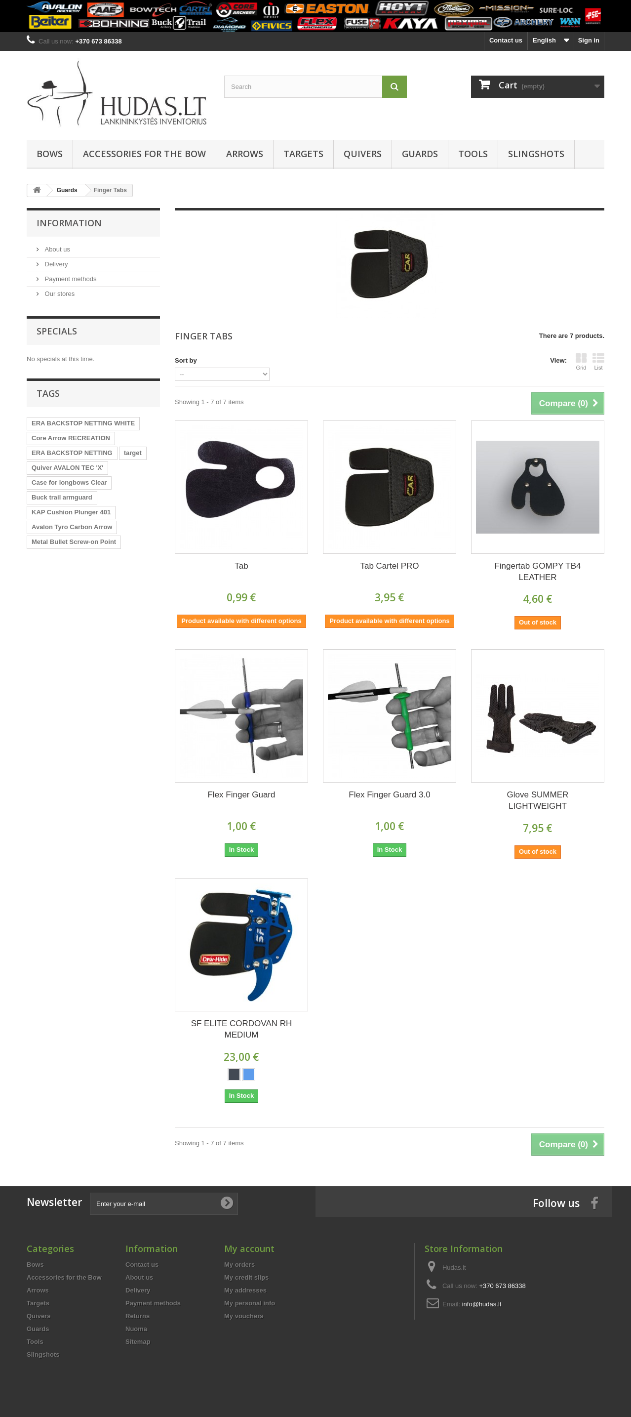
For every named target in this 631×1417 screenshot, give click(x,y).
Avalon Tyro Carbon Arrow (72, 527)
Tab (241, 566)
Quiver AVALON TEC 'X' (67, 467)
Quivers (363, 154)
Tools (473, 154)
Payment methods (69, 279)
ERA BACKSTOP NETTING (72, 453)
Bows (50, 154)
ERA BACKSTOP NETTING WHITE (83, 423)
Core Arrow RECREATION (71, 438)
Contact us (505, 40)
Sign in (588, 40)
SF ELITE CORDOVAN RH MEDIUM (241, 1029)
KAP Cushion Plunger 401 (71, 512)
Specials (57, 331)
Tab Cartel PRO (389, 566)
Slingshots (536, 154)
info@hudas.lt (482, 1304)
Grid (581, 362)
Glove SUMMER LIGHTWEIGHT (538, 800)
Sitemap (138, 1341)
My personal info (249, 1303)
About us (56, 249)
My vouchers (243, 1316)
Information (69, 223)
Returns (137, 1316)
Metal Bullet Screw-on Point (74, 541)
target (133, 453)
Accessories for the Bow (144, 154)
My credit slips (246, 1277)
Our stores (59, 293)
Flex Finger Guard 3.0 (389, 794)
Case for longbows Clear (69, 482)
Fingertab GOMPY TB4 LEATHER (537, 571)
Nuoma (136, 1329)
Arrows (244, 154)
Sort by (186, 360)
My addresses (245, 1290)
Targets (303, 154)
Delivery (55, 264)
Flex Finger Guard (241, 794)
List (598, 362)
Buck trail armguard (62, 497)
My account (249, 1248)
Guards (420, 154)
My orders (239, 1264)
